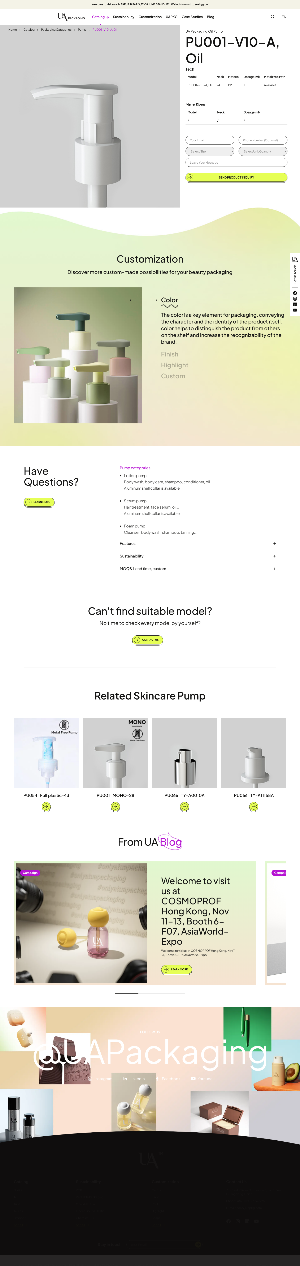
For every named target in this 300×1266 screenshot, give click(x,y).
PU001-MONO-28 (115, 795)
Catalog (100, 16)
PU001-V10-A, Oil (105, 29)
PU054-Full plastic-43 (46, 795)
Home (12, 29)
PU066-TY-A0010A (185, 795)
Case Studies (192, 16)
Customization (150, 16)
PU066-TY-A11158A (254, 795)
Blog (210, 16)
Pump (82, 29)
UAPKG (172, 16)
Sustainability (123, 16)
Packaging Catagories (56, 29)
